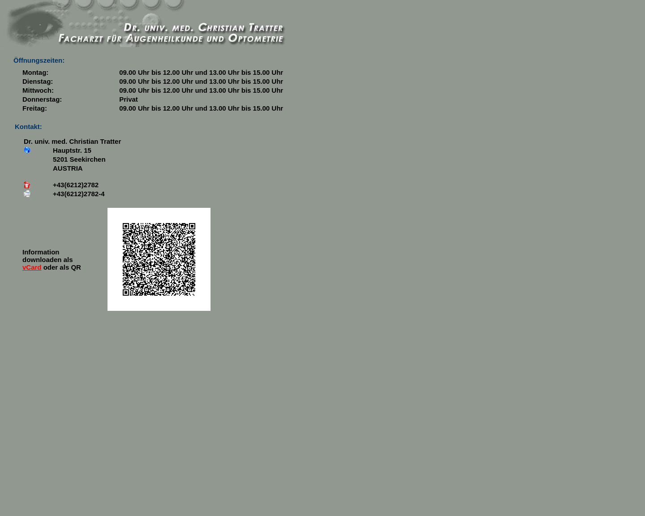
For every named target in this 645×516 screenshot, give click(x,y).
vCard (32, 267)
